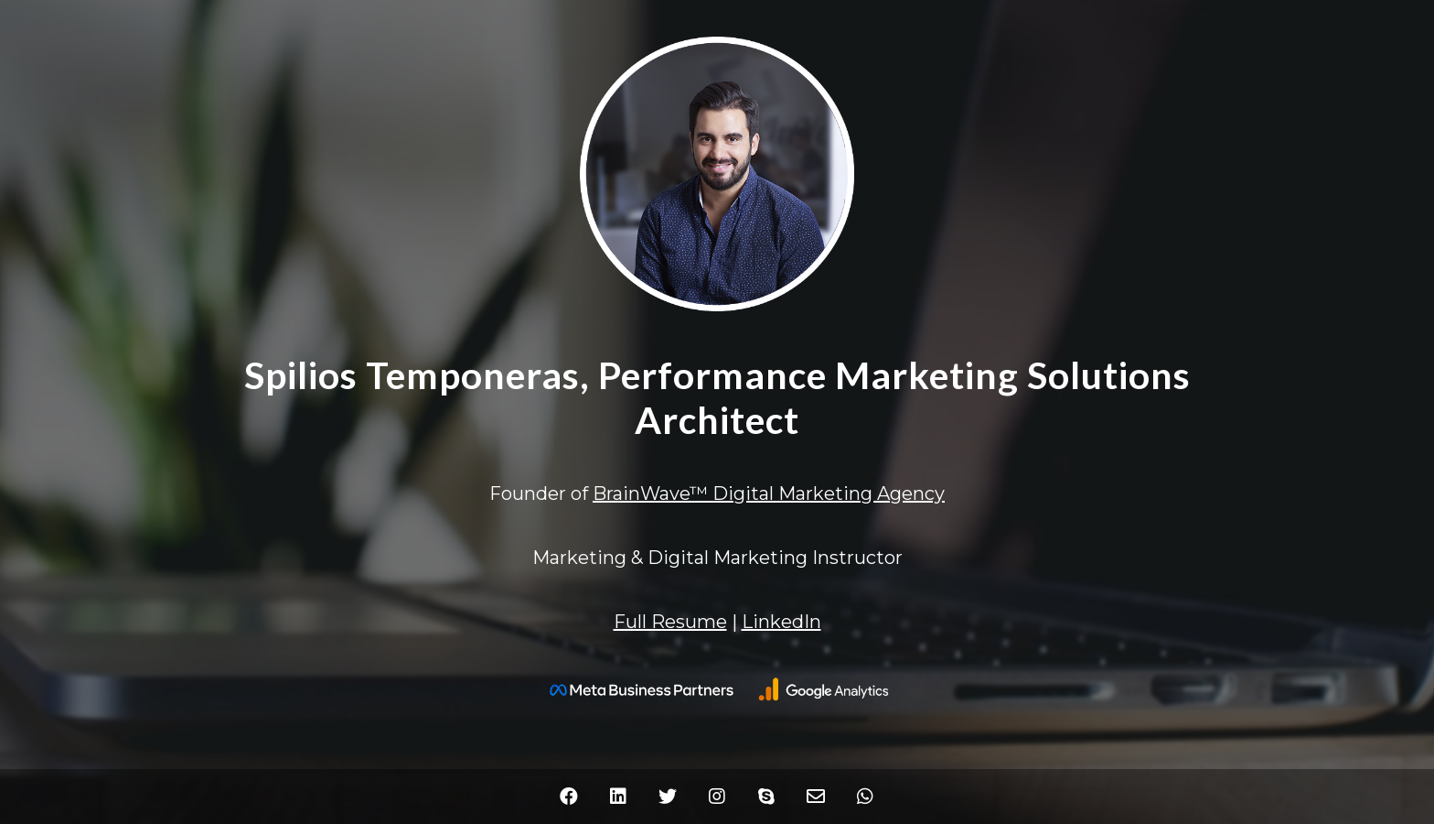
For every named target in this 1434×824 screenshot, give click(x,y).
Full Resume (670, 622)
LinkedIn (781, 622)
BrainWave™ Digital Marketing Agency (769, 493)
